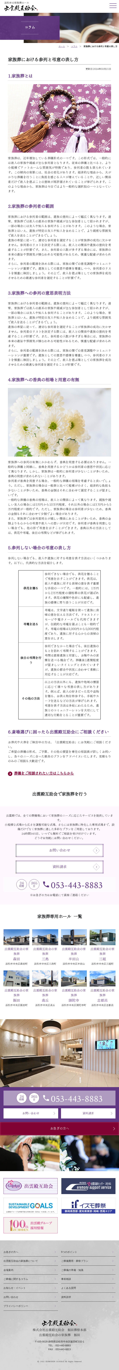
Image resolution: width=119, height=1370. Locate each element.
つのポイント (69, 1252)
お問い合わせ (74, 850)
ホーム (62, 46)
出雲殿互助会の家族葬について (21, 1261)
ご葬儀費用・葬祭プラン (74, 1261)
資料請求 (76, 866)
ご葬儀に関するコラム (16, 1279)
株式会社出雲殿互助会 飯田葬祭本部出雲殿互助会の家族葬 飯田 (59, 1328)
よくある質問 (68, 1288)
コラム (74, 46)
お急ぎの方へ (83, 1129)
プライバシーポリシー (16, 1306)
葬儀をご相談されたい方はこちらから (44, 773)
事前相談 (66, 1279)
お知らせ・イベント (15, 1288)
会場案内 (8, 1270)
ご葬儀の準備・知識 (72, 1270)
